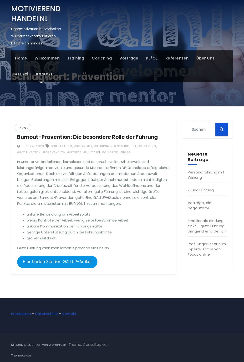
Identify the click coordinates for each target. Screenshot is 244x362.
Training (75, 58)
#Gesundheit (125, 146)
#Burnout (83, 146)
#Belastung (61, 146)
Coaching (102, 58)
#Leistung (147, 146)
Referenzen (177, 58)
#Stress (74, 152)
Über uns (205, 58)
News (24, 128)
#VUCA (89, 152)
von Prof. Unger (113, 152)
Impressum (21, 313)
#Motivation (29, 152)
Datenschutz (46, 313)
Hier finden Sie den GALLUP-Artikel (57, 262)
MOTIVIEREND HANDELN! (36, 13)
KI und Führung (201, 190)
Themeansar (21, 355)
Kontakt (44, 74)
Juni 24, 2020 (32, 146)
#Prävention (54, 152)
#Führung (103, 146)
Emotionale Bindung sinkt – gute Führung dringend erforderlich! (207, 226)
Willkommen (47, 58)
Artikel (21, 74)
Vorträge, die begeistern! (200, 205)
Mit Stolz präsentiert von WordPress (38, 344)
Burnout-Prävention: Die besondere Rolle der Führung (87, 137)
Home (21, 58)
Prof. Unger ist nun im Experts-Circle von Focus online (207, 249)
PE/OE (152, 58)
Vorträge (128, 58)
